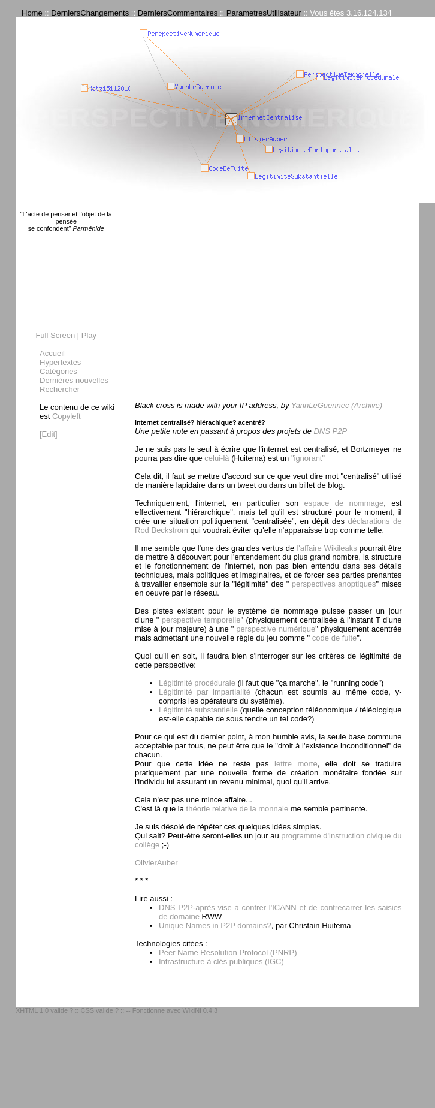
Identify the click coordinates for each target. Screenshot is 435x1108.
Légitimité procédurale (197, 682)
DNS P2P (330, 431)
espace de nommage (343, 503)
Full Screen (55, 335)
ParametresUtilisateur (263, 12)
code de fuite (333, 637)
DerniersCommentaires (178, 12)
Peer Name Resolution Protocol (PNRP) (228, 952)
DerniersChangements (90, 12)
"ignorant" (308, 458)
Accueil (52, 353)
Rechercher (60, 389)
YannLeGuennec (320, 405)
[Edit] (49, 434)
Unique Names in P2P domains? (215, 925)
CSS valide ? (99, 1010)
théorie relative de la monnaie (237, 808)
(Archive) (366, 405)
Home (32, 12)
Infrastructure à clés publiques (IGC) (221, 961)
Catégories (58, 371)
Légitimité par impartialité (204, 691)
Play (88, 335)
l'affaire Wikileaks (327, 548)
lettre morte (296, 763)
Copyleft (66, 416)
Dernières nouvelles (74, 380)
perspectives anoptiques (332, 583)
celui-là (216, 458)
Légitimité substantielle (198, 709)
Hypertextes (60, 362)
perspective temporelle (199, 619)
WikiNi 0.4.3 (200, 1010)
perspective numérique (274, 628)
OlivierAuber (156, 862)
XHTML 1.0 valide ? (44, 1010)
